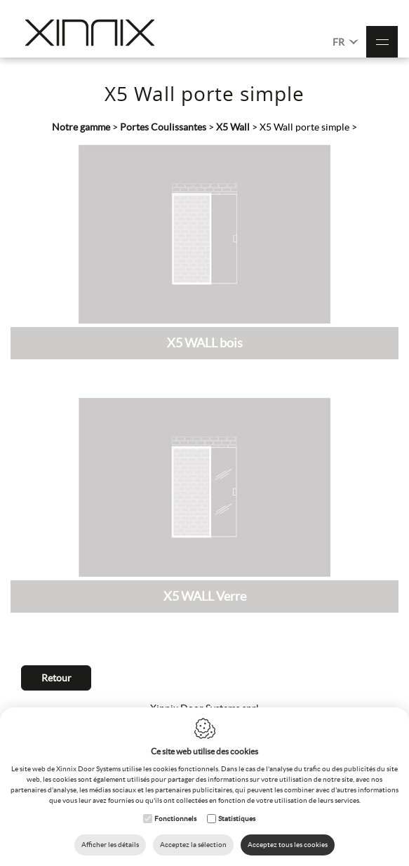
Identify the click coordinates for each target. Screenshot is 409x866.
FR (345, 41)
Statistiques (236, 818)
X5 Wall (233, 127)
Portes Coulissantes (163, 127)
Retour (56, 678)
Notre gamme (81, 127)
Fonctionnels (175, 818)
